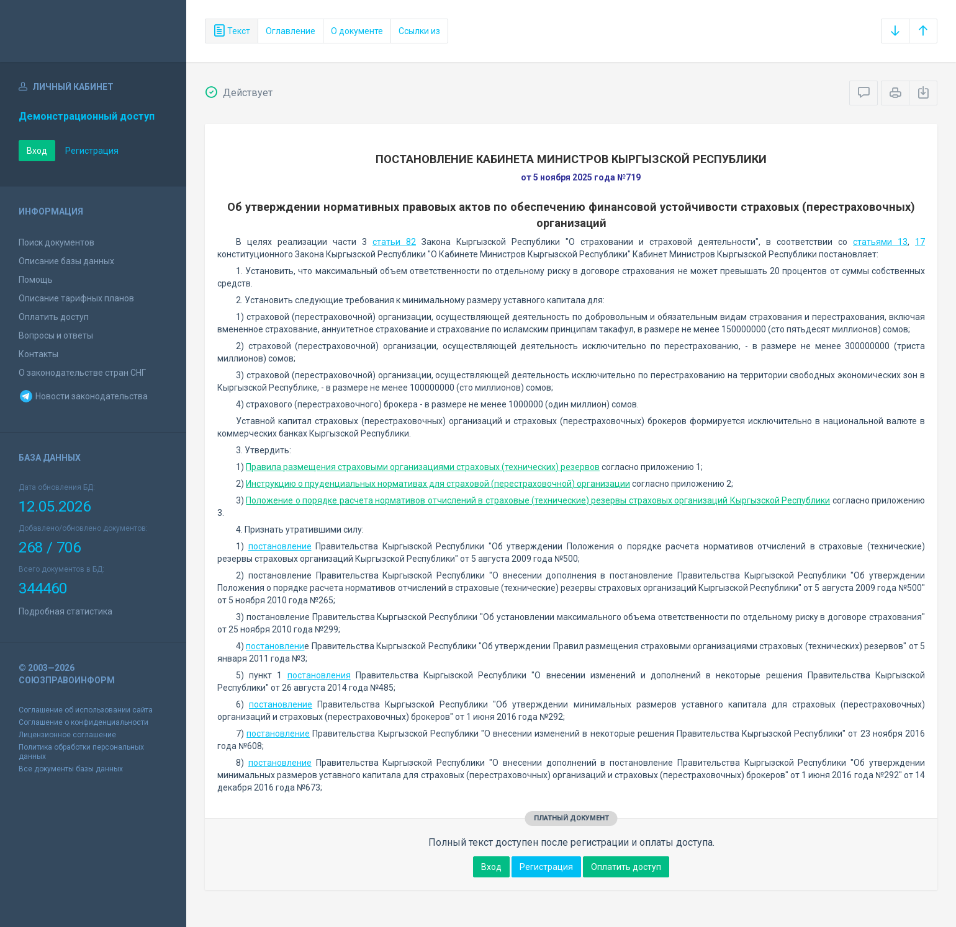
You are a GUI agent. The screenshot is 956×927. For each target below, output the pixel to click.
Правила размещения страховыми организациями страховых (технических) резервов (423, 467)
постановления (319, 675)
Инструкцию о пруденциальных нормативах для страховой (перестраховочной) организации (438, 484)
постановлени (275, 646)
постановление (280, 546)
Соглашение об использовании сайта (86, 710)
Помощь (36, 280)
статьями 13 (880, 242)
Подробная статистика (65, 611)
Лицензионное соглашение (67, 734)
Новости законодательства (83, 396)
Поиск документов (56, 242)
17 (920, 242)
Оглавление (290, 31)
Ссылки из (419, 31)
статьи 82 (394, 242)
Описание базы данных (66, 261)
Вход (37, 151)
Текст (231, 31)
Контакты (38, 354)
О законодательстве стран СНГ (82, 373)
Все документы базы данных (71, 769)
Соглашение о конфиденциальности (83, 722)
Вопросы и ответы (56, 335)
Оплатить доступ (54, 317)
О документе (357, 31)
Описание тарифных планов (76, 298)
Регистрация (92, 151)
